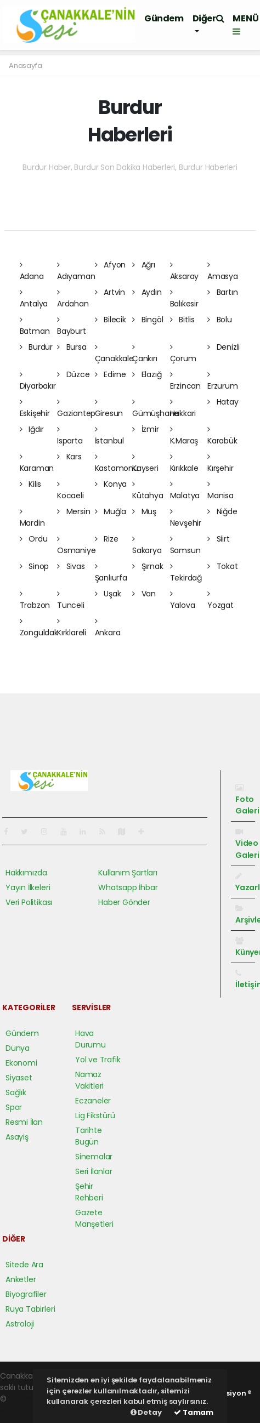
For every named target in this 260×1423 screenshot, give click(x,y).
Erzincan (185, 381)
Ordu (34, 538)
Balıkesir (184, 298)
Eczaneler (93, 1100)
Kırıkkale (184, 463)
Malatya (185, 490)
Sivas (71, 566)
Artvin (110, 292)
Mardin (32, 518)
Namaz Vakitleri (89, 1080)
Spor (13, 1107)
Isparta (70, 435)
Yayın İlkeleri (27, 887)
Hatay (223, 401)
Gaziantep (76, 408)
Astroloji (19, 1323)
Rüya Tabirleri (30, 1309)
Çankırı (144, 353)
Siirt (218, 538)
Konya (111, 484)
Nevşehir (185, 518)
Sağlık (15, 1092)
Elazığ (146, 374)
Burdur (36, 346)
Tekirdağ (186, 572)
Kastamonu (116, 463)
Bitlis (182, 319)
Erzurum (222, 381)
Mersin (73, 511)
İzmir (145, 429)
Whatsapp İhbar (127, 887)
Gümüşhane (155, 408)
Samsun (185, 545)
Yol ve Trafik (98, 1059)
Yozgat (220, 600)
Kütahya (147, 490)
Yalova (182, 600)
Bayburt (71, 326)
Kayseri (145, 463)
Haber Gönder (124, 902)
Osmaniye (76, 545)
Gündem (164, 18)
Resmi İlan (24, 1122)
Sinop (34, 566)
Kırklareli (71, 627)
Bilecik (110, 319)
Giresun (109, 408)
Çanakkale (114, 353)
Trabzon (35, 600)
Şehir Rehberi (89, 1192)
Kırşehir (220, 463)
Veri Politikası (28, 902)
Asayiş (17, 1136)
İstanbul (109, 435)
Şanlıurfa (111, 572)
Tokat (222, 566)
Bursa (72, 346)
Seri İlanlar (93, 1171)
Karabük (222, 435)
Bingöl (147, 319)
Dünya (17, 1048)
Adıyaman (76, 271)
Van (144, 593)
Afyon (110, 264)
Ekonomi (21, 1062)
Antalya (34, 298)
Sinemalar (93, 1156)
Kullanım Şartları (127, 872)
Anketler (20, 1279)
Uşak (108, 593)
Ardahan (73, 298)
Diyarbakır (38, 381)
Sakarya (147, 545)
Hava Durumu (90, 1039)
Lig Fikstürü (95, 1115)
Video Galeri (247, 844)
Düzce (73, 374)
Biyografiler (26, 1294)
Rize (106, 538)
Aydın (147, 292)
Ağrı (143, 264)
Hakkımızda (26, 872)
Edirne (110, 374)
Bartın (222, 292)
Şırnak (147, 566)
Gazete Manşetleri (94, 1218)
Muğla (111, 511)
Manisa (220, 490)
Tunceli (70, 600)
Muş (144, 511)
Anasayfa (25, 65)
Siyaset (18, 1077)
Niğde (222, 511)
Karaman (37, 463)
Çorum (183, 353)
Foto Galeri (247, 800)
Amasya (222, 271)
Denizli (223, 346)
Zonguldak (39, 627)
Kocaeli (70, 490)
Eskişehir (35, 408)
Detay (146, 1412)
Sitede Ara (24, 1264)
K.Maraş (184, 435)
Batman (35, 326)
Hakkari (183, 408)
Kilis (31, 484)
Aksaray (184, 271)
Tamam (193, 1412)
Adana (32, 271)
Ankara (108, 627)
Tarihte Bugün (88, 1136)
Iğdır (32, 429)
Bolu (219, 319)
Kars (69, 456)
